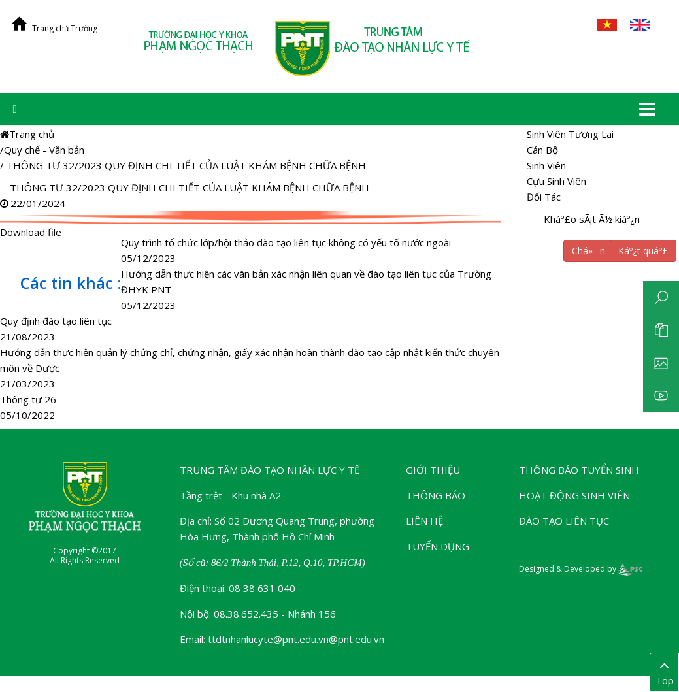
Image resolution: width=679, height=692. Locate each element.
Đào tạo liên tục (564, 520)
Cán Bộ (542, 149)
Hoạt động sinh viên (574, 495)
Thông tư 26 (28, 399)
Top (664, 672)
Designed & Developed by (580, 568)
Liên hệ (424, 520)
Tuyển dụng (437, 546)
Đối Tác (544, 196)
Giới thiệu (433, 469)
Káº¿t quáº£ (643, 250)
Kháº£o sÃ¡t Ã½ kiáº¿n (592, 218)
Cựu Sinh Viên (556, 181)
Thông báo (435, 495)
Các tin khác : (70, 282)
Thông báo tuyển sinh (579, 469)
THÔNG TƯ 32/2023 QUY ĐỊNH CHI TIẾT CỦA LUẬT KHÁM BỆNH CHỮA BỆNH (186, 165)
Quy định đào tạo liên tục (56, 320)
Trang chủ (27, 133)
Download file (252, 217)
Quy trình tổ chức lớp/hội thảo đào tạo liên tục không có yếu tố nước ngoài (286, 242)
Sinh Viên (546, 165)
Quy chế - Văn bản (44, 149)
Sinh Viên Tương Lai (570, 133)
